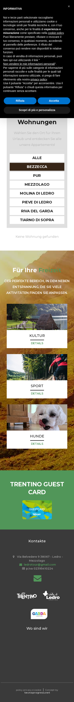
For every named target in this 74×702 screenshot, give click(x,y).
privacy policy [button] (39, 79)
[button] (69, 6)
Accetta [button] (54, 100)
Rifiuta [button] (20, 100)
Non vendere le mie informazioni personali (29, 63)
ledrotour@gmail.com (37, 564)
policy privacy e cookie (28, 689)
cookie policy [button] (56, 32)
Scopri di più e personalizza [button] (37, 110)
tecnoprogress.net (37, 692)
